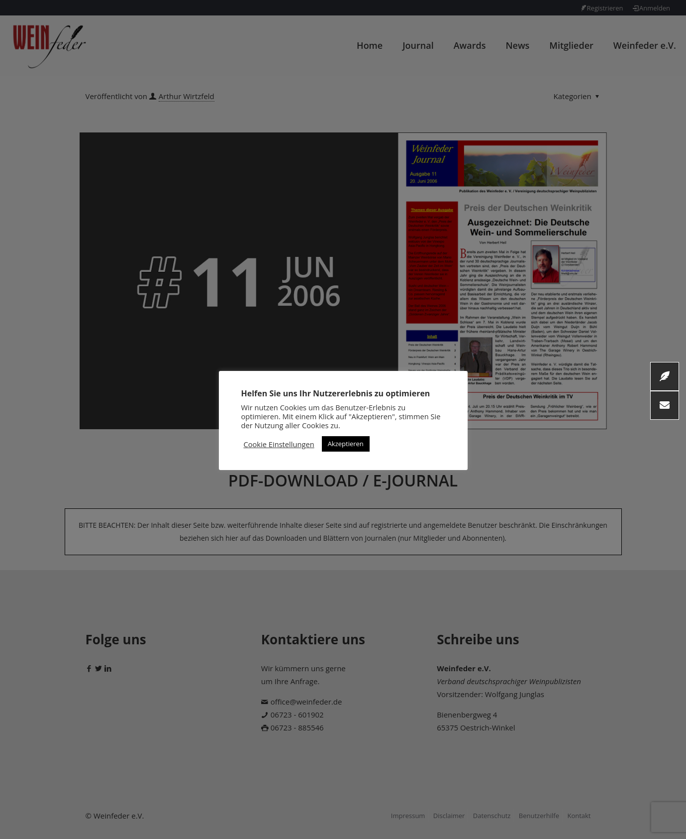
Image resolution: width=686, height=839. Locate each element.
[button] (664, 405)
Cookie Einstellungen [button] (279, 444)
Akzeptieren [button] (346, 443)
